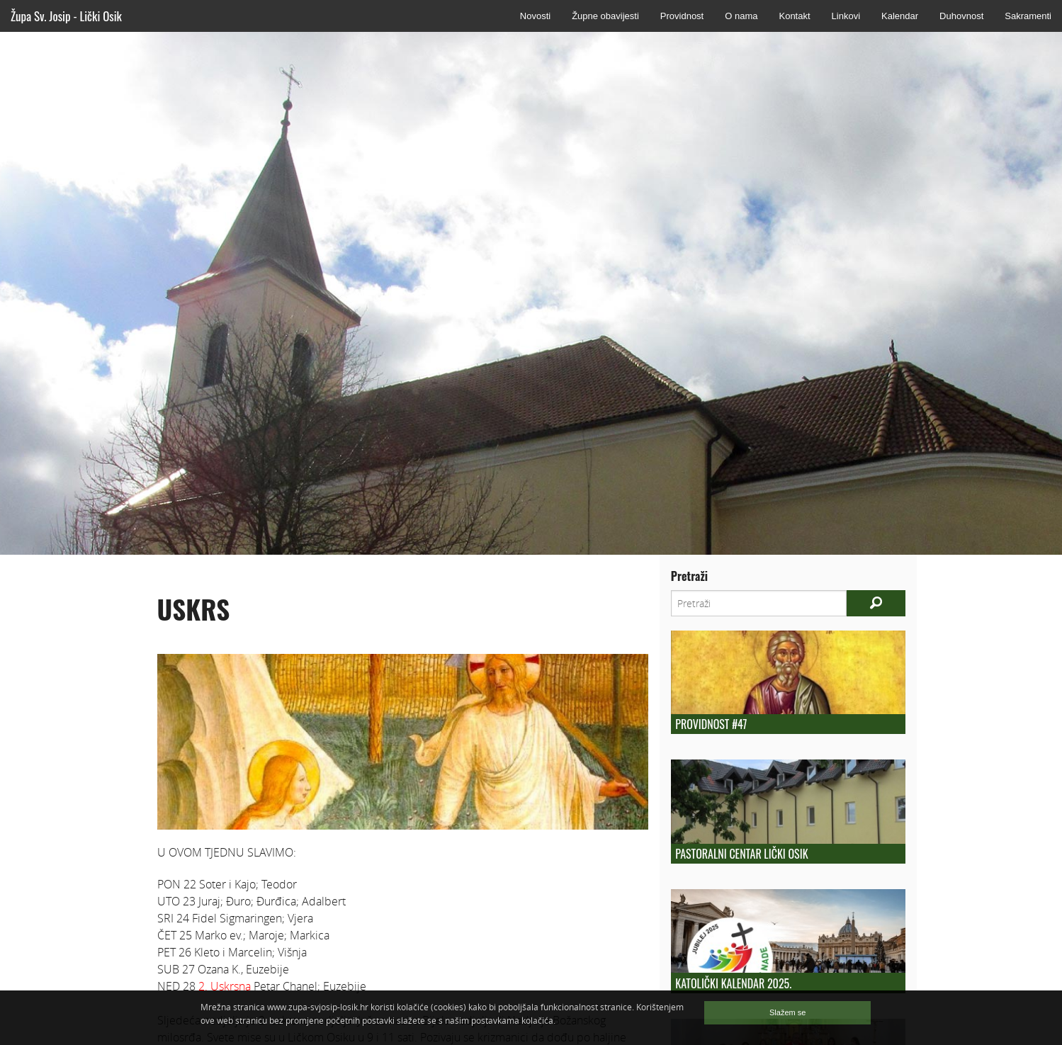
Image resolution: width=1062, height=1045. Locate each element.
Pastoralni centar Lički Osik (741, 853)
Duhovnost (961, 16)
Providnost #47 (711, 724)
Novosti (535, 16)
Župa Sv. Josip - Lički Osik (66, 16)
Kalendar (899, 16)
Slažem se (787, 1012)
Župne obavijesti (605, 16)
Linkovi (846, 16)
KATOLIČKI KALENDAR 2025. (733, 983)
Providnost (682, 16)
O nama (741, 16)
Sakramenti (1028, 16)
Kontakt (794, 16)
